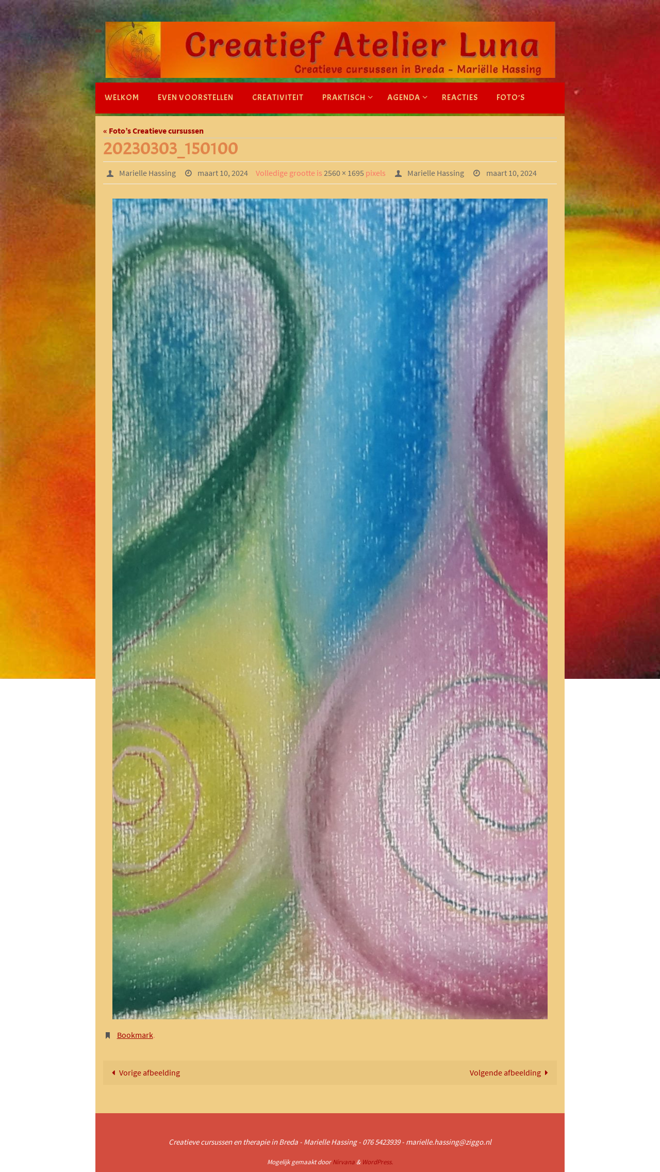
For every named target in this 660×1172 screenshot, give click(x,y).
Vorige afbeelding (144, 1072)
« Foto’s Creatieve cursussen (153, 130)
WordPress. (377, 1162)
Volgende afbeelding (511, 1072)
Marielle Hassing (147, 173)
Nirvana (344, 1162)
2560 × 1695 (344, 173)
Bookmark (135, 1035)
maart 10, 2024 (222, 173)
